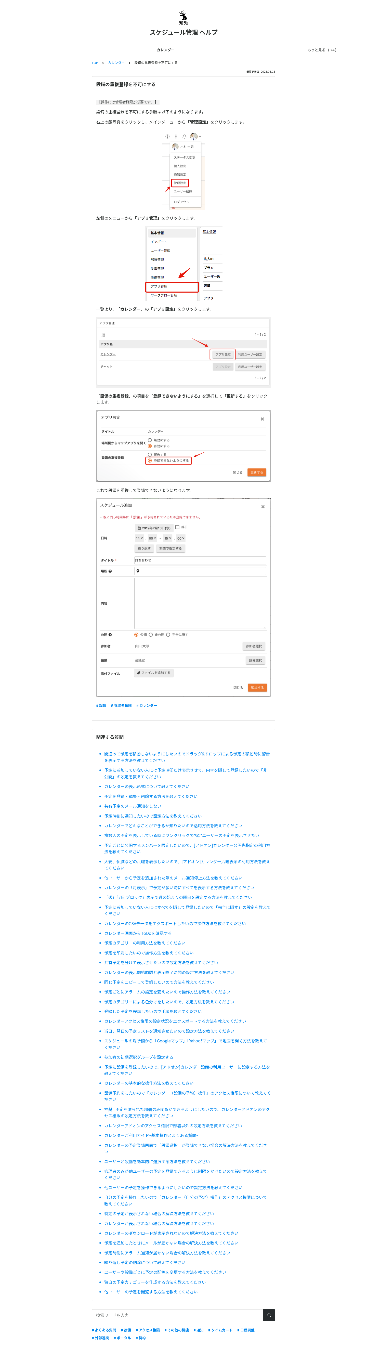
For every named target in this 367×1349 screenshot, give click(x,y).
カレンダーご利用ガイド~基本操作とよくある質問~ (151, 1135)
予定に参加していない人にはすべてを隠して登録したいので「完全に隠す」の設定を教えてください (187, 910)
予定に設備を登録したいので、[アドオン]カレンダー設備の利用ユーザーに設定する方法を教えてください (187, 1070)
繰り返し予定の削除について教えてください (145, 1262)
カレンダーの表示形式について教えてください (147, 786)
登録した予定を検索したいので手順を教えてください (153, 1011)
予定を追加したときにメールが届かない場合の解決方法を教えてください (171, 1243)
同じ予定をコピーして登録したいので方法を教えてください (159, 982)
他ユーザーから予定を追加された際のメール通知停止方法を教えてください (173, 878)
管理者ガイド (105, 49)
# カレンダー (146, 705)
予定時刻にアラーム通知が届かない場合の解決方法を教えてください (167, 1253)
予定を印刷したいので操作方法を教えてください (149, 953)
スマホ (203, 49)
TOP (95, 62)
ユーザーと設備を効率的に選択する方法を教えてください (157, 1161)
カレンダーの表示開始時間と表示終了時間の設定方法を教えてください (169, 972)
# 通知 (198, 1329)
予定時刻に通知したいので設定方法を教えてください (153, 816)
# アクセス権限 (148, 1329)
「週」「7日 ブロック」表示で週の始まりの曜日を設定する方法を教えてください (178, 897)
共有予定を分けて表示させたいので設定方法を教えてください (161, 962)
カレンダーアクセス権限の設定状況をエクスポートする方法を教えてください (175, 1021)
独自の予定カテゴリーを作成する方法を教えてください (155, 1282)
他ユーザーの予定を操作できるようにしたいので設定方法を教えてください (173, 1187)
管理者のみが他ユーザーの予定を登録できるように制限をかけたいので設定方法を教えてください (185, 1174)
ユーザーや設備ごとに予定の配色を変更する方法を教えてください (165, 1272)
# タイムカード (220, 1329)
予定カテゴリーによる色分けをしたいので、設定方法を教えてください (169, 1002)
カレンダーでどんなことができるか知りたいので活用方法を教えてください (173, 825)
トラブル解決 (226, 49)
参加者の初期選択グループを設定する (138, 1057)
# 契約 (141, 1337)
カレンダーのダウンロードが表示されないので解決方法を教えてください (171, 1233)
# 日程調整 (246, 1329)
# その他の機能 (176, 1329)
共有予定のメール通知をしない (132, 806)
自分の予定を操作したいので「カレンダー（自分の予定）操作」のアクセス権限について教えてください (185, 1200)
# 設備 (101, 705)
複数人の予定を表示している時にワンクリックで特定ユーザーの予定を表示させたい (181, 835)
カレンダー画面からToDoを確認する (138, 933)
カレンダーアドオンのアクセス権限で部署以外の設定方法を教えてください (173, 1125)
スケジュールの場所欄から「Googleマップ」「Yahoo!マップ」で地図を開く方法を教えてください (185, 1044)
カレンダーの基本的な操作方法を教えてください (149, 1083)
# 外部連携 (100, 1337)
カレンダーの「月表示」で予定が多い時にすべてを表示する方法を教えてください (179, 887)
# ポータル (122, 1337)
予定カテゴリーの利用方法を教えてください (145, 943)
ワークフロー (283, 49)
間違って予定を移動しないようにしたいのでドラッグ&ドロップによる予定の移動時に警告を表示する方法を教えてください (187, 757)
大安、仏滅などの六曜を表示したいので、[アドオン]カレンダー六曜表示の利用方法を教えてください (187, 864)
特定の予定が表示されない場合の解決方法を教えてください (159, 1213)
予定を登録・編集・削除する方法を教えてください (151, 796)
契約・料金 (160, 49)
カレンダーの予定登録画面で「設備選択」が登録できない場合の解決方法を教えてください (185, 1148)
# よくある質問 (104, 1329)
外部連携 (183, 49)
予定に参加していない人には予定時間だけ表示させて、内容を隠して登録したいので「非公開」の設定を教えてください (185, 773)
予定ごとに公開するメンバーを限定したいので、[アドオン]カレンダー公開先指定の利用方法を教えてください (187, 848)
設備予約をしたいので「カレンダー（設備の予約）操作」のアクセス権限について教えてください (187, 1096)
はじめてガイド (74, 49)
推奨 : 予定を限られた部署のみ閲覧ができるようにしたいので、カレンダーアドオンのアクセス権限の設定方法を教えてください (187, 1112)
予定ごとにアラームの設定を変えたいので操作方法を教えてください (167, 992)
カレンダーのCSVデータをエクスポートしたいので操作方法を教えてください (175, 923)
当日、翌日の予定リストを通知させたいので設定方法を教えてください (169, 1031)
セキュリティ (254, 49)
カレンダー (46, 49)
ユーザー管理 (133, 49)
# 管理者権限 (121, 705)
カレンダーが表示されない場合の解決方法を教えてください (159, 1223)
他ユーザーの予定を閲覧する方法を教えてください (151, 1292)
